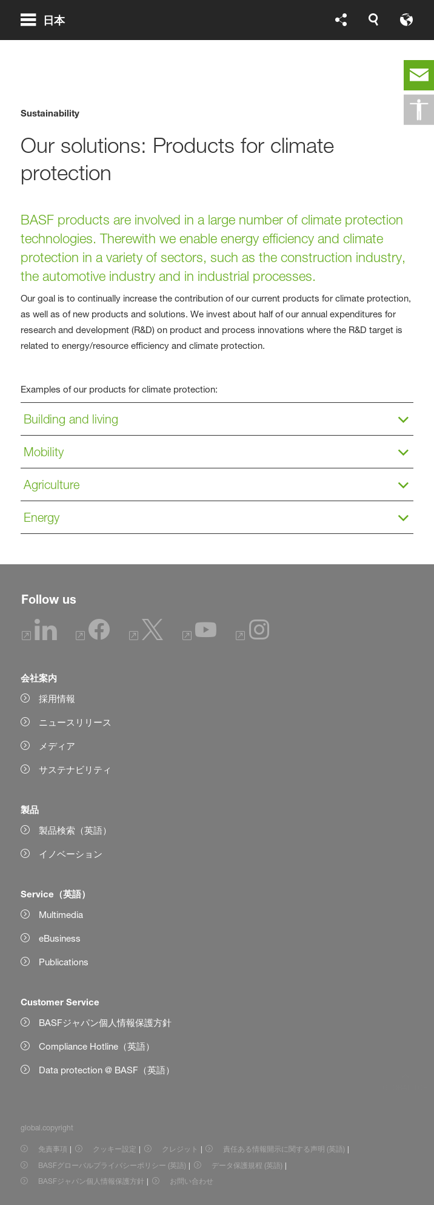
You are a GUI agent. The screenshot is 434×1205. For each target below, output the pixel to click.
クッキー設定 (114, 1148)
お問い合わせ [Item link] (191, 1181)
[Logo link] (375, 35)
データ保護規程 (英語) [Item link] (247, 1165)
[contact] (419, 75)
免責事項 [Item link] (52, 1148)
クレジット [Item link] (180, 1148)
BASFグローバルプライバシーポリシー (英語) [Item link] (112, 1165)
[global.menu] (48, 35)
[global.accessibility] (419, 110)
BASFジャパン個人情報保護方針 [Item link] (91, 1181)
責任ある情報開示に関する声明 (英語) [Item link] (284, 1148)
